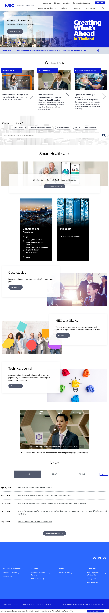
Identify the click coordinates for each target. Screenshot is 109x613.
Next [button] (97, 50)
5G (76, 127)
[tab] (27, 474)
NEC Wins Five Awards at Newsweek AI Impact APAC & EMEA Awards (44, 495)
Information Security (28, 604)
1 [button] (6, 42)
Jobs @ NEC (91, 578)
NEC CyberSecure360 (34, 239)
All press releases (53, 533)
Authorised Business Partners (38, 573)
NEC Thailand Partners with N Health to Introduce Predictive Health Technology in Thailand (52, 503)
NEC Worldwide (92, 582)
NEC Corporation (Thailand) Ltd (93, 573)
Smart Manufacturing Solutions (34, 243)
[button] (46, 8)
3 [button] (14, 42)
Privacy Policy (56, 611)
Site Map (48, 604)
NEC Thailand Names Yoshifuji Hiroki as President (36, 487)
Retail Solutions (32, 252)
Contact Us (40, 604)
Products (6, 576)
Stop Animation (24, 42)
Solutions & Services (10, 572)
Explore (14, 287)
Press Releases (64, 572)
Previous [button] (93, 50)
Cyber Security (18, 127)
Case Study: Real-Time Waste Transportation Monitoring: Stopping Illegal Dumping (54, 452)
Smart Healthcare (90, 127)
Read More (14, 31)
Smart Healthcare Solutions (37, 247)
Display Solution (63, 127)
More (28, 256)
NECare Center (36, 578)
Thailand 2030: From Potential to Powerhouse (35, 521)
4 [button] (18, 42)
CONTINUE (94, 611)
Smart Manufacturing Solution (40, 127)
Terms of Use (68, 611)
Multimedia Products (71, 236)
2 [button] (10, 42)
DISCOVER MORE (53, 186)
